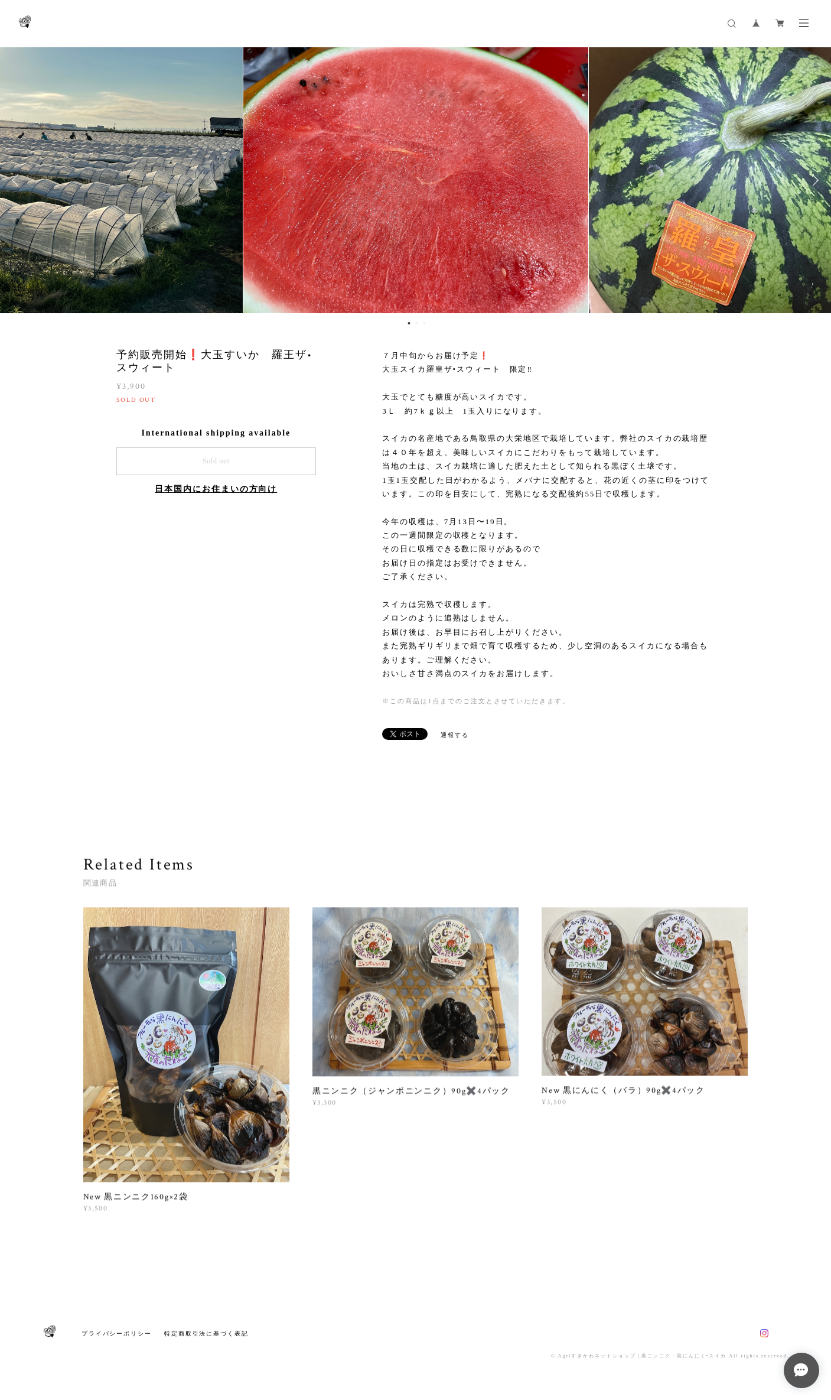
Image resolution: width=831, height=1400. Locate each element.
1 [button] (409, 324)
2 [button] (416, 324)
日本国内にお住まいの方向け (216, 490)
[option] (415, 181)
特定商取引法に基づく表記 (206, 1333)
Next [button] (813, 181)
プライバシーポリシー (117, 1333)
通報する (455, 735)
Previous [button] (18, 181)
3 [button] (424, 324)
